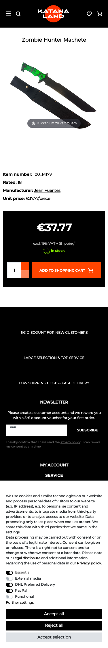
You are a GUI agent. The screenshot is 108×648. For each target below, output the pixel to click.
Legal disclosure (26, 558)
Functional (24, 596)
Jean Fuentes (47, 190)
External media (28, 578)
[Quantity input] (14, 270)
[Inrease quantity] (25, 266)
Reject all (54, 625)
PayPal (21, 590)
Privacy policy (89, 563)
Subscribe (84, 430)
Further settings (20, 602)
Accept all (54, 613)
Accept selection (54, 637)
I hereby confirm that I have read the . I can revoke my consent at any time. (53, 444)
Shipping (66, 243)
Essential (22, 572)
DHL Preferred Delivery (35, 584)
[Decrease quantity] (25, 274)
